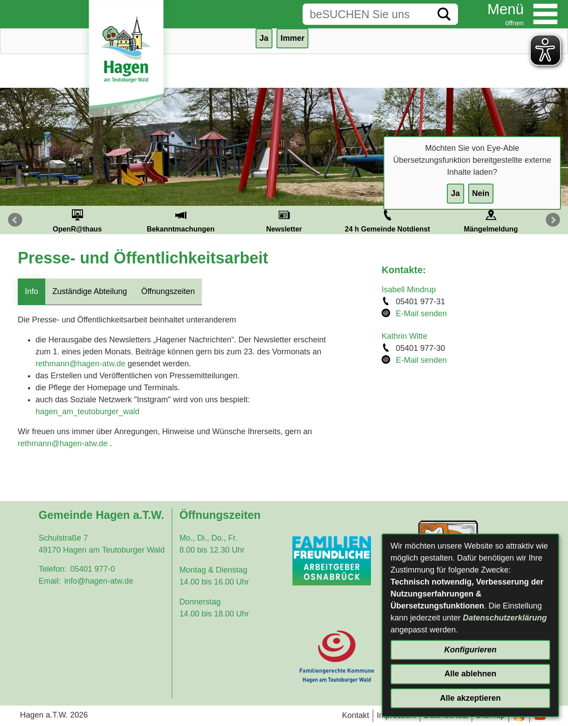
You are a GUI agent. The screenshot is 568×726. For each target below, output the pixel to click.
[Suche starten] (444, 14)
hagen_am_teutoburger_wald (87, 411)
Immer (292, 38)
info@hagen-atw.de (98, 581)
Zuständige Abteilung (89, 291)
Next (553, 220)
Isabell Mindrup (409, 289)
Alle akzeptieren (470, 698)
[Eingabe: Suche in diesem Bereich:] (366, 14)
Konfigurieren (470, 649)
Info (31, 291)
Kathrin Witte (404, 336)
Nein (480, 193)
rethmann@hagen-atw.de (80, 363)
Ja (455, 193)
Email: (50, 581)
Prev (15, 220)
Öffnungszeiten (168, 291)
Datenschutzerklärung (505, 617)
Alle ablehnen (470, 673)
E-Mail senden (421, 313)
